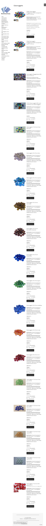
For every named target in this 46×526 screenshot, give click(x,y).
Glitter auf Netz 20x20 (6, 52)
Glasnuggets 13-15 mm (5, 32)
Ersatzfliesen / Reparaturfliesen (5, 21)
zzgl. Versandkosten (32, 64)
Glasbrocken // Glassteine (4, 28)
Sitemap (19, 523)
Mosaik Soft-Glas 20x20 (5, 41)
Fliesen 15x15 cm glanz (5, 25)
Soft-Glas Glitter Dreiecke (5, 54)
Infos (3, 16)
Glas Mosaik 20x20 (5, 37)
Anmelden (41, 524)
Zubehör (3, 58)
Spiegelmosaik (4, 46)
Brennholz (3, 57)
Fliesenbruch (4, 19)
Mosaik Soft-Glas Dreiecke (5, 45)
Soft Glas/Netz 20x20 (6, 43)
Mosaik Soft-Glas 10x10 (5, 39)
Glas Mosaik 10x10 (5, 36)
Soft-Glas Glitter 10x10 (5, 48)
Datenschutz (24, 522)
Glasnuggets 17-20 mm (5, 30)
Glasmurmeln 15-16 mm (5, 34)
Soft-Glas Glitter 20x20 (5, 51)
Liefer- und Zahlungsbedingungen (17, 522)
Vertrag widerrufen (24, 523)
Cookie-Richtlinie (15, 523)
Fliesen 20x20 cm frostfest (5, 23)
